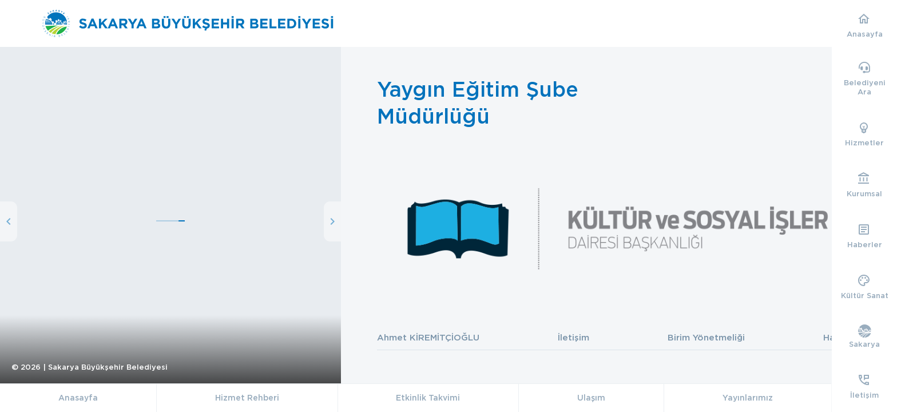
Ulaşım (591, 397)
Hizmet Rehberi (247, 397)
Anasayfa (78, 397)
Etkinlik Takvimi (428, 397)
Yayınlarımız (748, 397)
